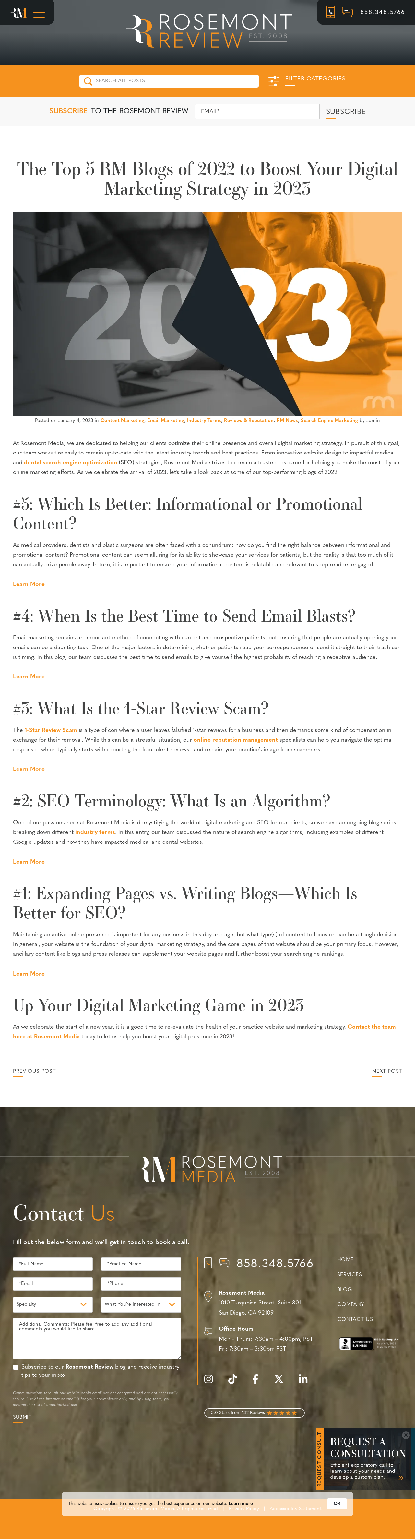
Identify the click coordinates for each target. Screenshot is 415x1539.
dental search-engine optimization (70, 463)
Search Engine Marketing (329, 420)
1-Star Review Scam (51, 730)
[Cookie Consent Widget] (207, 1509)
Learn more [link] (241, 1509)
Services (349, 1275)
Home (345, 1260)
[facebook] (258, 1382)
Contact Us (355, 1319)
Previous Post (34, 1071)
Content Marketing (122, 420)
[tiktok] (235, 1382)
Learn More (29, 584)
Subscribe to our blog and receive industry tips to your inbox (100, 1371)
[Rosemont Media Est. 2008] (207, 1170)
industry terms (95, 833)
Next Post (387, 1071)
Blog (344, 1289)
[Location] (259, 1303)
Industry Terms (204, 420)
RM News (287, 420)
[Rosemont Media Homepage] (18, 13)
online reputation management (236, 740)
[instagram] (211, 1382)
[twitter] (282, 1382)
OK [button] (337, 1509)
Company (350, 1304)
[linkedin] (306, 1382)
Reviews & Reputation (249, 420)
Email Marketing (165, 420)
